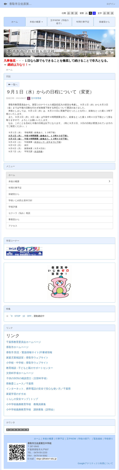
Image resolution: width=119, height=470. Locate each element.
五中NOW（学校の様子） (78, 438)
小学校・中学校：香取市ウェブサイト (27, 362)
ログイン (111, 4)
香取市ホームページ (17, 347)
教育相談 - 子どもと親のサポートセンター (29, 368)
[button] (36, 22)
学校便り (108, 438)
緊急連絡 (97, 438)
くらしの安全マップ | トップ (22, 399)
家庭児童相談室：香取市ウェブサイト (27, 357)
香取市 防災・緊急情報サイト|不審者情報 (29, 352)
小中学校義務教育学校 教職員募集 (26, 404)
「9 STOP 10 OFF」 (21, 316)
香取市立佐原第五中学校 (22, 3)
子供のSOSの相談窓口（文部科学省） (27, 378)
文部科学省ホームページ (19, 373)
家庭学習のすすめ (16, 394)
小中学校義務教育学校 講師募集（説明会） (31, 409)
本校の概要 (48, 438)
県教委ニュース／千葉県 (19, 383)
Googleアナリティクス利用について (95, 463)
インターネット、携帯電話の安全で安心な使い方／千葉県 (38, 388)
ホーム (37, 438)
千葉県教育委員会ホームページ (23, 342)
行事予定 (60, 438)
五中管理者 (34, 98)
